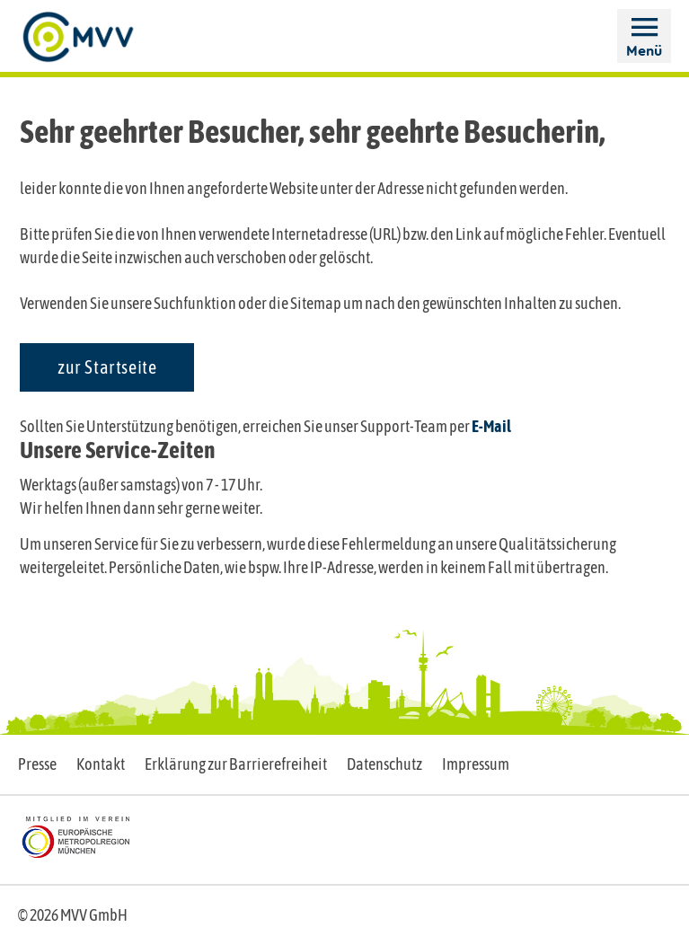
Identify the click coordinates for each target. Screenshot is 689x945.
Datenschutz (384, 764)
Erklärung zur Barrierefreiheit (236, 764)
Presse (37, 764)
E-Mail (491, 426)
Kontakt (100, 764)
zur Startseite (106, 367)
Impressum (475, 764)
